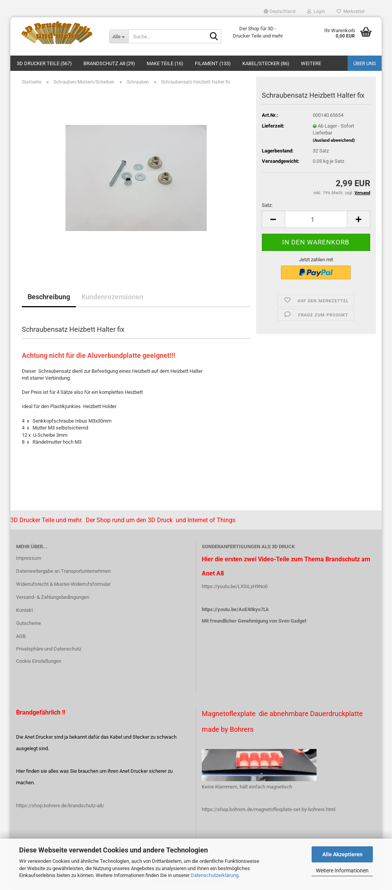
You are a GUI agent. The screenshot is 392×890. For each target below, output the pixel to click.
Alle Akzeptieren (342, 854)
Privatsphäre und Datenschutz (48, 649)
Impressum (28, 558)
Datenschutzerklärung (214, 875)
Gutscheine (28, 623)
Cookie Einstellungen (38, 661)
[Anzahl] (316, 219)
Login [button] (316, 11)
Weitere (311, 63)
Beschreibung (49, 297)
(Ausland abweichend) (334, 140)
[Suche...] (118, 36)
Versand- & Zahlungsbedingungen (52, 597)
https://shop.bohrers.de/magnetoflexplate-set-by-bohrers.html (268, 809)
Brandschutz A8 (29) (109, 63)
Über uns (364, 63)
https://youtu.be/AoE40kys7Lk (235, 609)
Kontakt (24, 610)
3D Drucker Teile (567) (44, 63)
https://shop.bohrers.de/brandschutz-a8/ (60, 805)
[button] (279, 11)
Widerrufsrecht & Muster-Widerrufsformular (63, 584)
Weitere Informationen (342, 870)
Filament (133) (213, 63)
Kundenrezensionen (112, 297)
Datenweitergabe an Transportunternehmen (63, 571)
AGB (21, 636)
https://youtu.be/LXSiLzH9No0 (235, 586)
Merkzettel (350, 11)
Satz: (267, 205)
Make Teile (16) (165, 63)
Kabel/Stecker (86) (265, 63)
